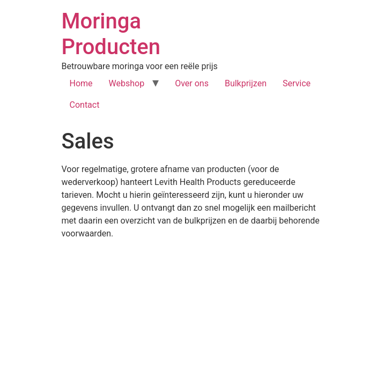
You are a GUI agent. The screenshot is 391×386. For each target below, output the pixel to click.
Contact (85, 105)
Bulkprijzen (246, 83)
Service (297, 83)
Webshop (127, 83)
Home (81, 83)
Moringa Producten (111, 34)
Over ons (192, 83)
